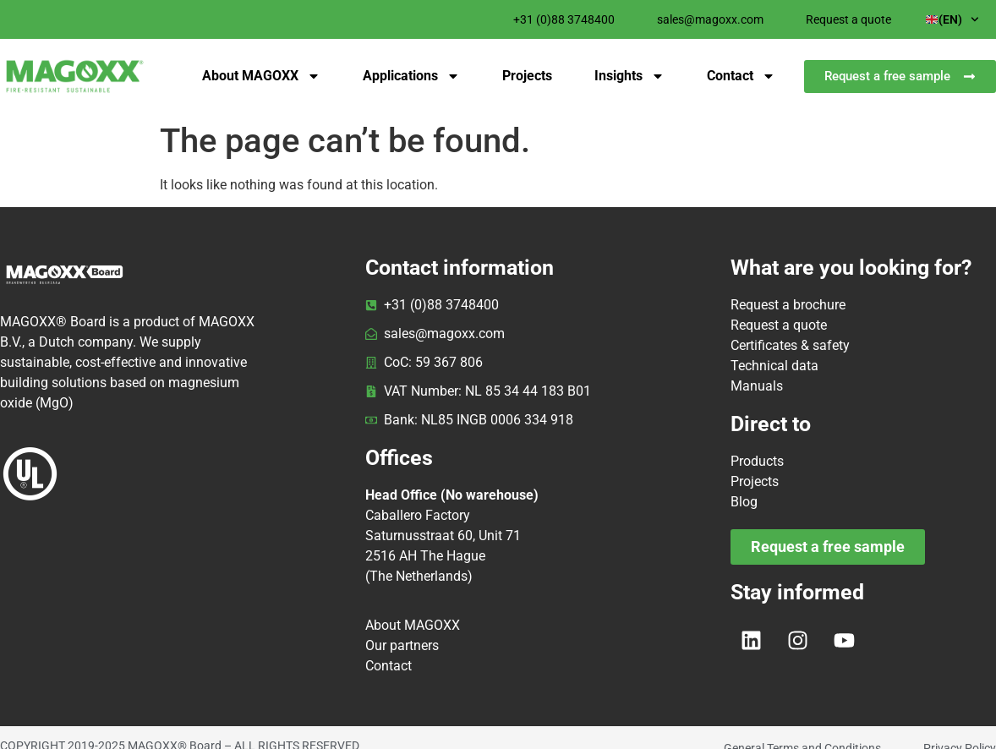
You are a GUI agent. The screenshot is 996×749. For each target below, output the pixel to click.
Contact (741, 76)
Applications (411, 76)
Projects (527, 76)
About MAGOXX (261, 76)
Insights (629, 76)
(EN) (952, 19)
